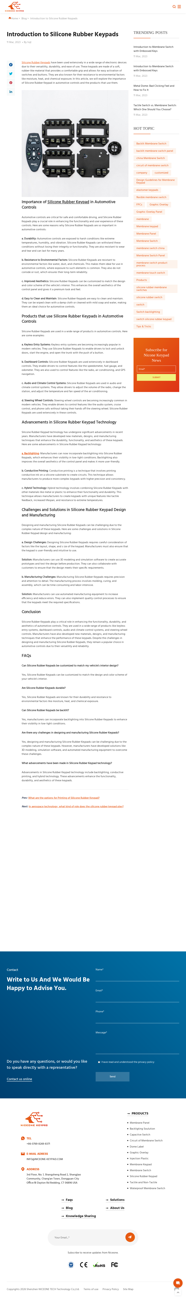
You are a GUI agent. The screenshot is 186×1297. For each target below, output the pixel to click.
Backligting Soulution (142, 1129)
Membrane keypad (147, 226)
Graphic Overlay (159, 205)
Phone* (100, 1011)
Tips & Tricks (143, 326)
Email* (99, 990)
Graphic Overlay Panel (149, 212)
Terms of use (91, 1289)
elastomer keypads (147, 190)
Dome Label (137, 1147)
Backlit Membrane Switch (151, 144)
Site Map (128, 1289)
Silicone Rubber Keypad (143, 1176)
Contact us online (19, 1079)
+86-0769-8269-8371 (38, 1144)
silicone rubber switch (149, 297)
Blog (24, 18)
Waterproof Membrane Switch (147, 1188)
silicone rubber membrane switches (151, 288)
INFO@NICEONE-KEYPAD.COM (45, 1159)
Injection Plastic (139, 1158)
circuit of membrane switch (152, 165)
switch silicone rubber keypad (153, 319)
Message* (101, 1032)
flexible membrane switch (151, 197)
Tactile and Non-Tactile (143, 1182)
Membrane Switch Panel (150, 255)
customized (161, 173)
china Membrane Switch (150, 158)
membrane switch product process (151, 264)
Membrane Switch (147, 241)
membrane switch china (150, 248)
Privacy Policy (111, 1289)
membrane (142, 219)
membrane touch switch (150, 273)
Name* (100, 969)
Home (13, 18)
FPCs (139, 205)
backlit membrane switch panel (154, 151)
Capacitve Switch (140, 1135)
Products (141, 280)
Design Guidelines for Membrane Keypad (155, 181)
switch (140, 305)
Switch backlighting (148, 312)
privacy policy (146, 1062)
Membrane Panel (146, 234)
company (141, 173)
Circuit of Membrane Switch (146, 1141)
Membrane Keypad (141, 1164)
